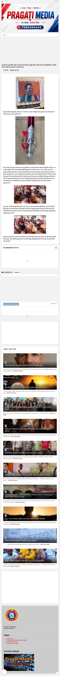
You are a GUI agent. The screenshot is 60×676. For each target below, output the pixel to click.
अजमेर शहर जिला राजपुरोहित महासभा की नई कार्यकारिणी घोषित (24, 365)
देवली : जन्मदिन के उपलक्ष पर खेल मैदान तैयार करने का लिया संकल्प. (25, 561)
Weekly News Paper (13, 643)
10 (6, 558)
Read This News (18, 371)
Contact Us (10, 638)
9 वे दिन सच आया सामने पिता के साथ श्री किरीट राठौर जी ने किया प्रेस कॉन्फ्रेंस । (28, 475)
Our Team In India (12, 641)
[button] (4, 671)
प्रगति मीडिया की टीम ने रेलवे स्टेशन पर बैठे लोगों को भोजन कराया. (24, 453)
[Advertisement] (30, 50)
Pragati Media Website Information (17, 640)
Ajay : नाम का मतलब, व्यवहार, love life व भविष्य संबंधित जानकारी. (25, 519)
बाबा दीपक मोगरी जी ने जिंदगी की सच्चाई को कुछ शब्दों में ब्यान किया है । (26, 387)
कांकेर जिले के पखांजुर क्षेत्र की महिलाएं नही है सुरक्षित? (21, 541)
